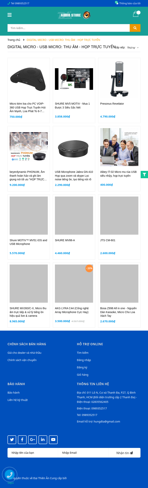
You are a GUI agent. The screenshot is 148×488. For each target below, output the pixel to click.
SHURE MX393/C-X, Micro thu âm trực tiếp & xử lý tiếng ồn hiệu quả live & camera (28, 312)
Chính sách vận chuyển (22, 360)
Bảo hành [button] (16, 384)
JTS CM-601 (107, 240)
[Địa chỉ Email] (83, 453)
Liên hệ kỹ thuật (18, 400)
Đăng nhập (84, 360)
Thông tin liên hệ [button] (93, 384)
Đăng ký (82, 367)
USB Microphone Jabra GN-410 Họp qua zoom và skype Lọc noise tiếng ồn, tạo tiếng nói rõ (74, 175)
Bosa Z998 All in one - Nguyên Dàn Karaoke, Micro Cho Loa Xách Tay (118, 312)
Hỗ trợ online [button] (90, 344)
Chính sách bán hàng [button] (27, 344)
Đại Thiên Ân (41, 478)
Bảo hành (14, 392)
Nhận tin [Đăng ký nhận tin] (124, 453)
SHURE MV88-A (65, 240)
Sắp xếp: (119, 47)
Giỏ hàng (82, 374)
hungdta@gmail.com (107, 421)
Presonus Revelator (112, 103)
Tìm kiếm (82, 352)
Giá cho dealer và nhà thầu (24, 352)
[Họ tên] (33, 453)
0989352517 (22, 3)
